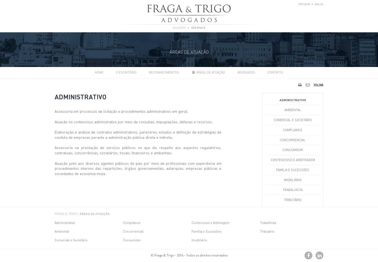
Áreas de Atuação (208, 72)
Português (304, 4)
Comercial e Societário (293, 120)
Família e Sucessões (292, 170)
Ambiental (292, 110)
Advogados (246, 72)
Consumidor (292, 150)
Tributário (292, 200)
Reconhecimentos (164, 72)
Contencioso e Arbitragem (293, 160)
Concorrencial (293, 140)
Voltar (318, 84)
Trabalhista (293, 190)
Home (99, 72)
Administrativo (293, 100)
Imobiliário (293, 180)
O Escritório (126, 72)
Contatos (275, 72)
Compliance (292, 130)
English (318, 4)
